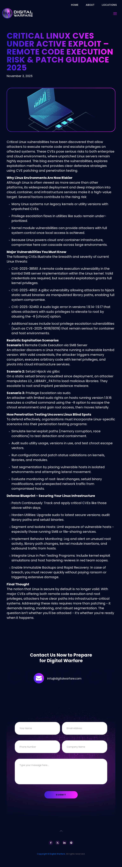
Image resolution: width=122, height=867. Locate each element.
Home (74, 5)
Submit (61, 794)
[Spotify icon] (71, 843)
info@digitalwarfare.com (64, 678)
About (90, 5)
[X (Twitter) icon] (57, 843)
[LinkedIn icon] (64, 843)
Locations (109, 5)
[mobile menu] (115, 13)
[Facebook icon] (51, 843)
